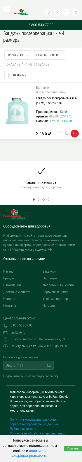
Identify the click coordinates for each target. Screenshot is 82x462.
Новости (9, 290)
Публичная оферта (23, 420)
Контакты (10, 297)
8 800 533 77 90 (41, 16)
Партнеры (50, 269)
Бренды (9, 269)
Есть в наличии (61, 112)
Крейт (64, 103)
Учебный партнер (55, 290)
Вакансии (49, 262)
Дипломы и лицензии (58, 276)
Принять (73, 448)
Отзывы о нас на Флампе (24, 250)
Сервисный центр (55, 283)
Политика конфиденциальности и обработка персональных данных (34, 413)
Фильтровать (17, 66)
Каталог (9, 262)
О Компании (12, 276)
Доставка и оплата (16, 283)
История (49, 297)
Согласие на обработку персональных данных (37, 427)
